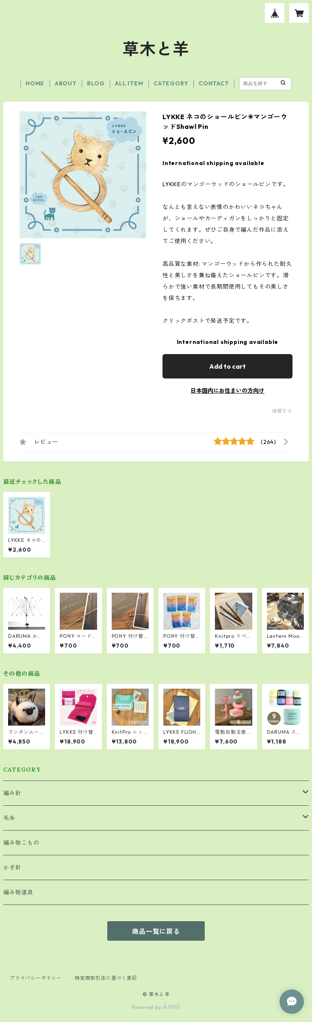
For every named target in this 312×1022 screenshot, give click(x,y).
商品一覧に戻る (156, 931)
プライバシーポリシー (36, 978)
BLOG (95, 83)
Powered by (156, 1007)
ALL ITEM (129, 83)
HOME (35, 83)
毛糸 (9, 818)
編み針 (12, 793)
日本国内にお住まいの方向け (227, 390)
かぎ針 (12, 867)
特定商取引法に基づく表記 (106, 978)
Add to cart (227, 366)
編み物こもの (21, 842)
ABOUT (66, 83)
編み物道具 (18, 892)
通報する (282, 411)
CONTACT (214, 83)
